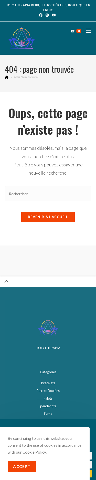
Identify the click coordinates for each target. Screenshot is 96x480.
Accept (22, 466)
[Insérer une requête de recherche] (48, 190)
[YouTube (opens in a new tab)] (53, 15)
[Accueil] (7, 74)
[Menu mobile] (86, 31)
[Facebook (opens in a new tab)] (41, 15)
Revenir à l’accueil (48, 213)
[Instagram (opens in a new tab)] (47, 15)
